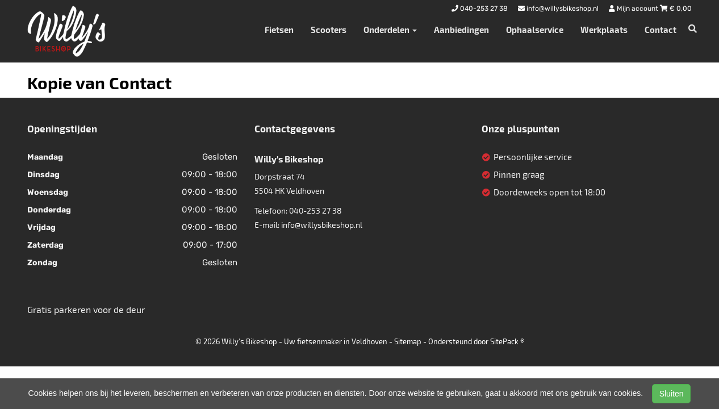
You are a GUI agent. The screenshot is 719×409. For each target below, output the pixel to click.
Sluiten (671, 393)
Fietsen (279, 29)
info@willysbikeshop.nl (321, 224)
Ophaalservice (534, 29)
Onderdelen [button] (390, 29)
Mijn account (634, 8)
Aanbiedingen (461, 29)
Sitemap (407, 341)
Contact (660, 29)
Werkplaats (604, 29)
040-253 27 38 (315, 210)
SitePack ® (507, 341)
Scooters (328, 29)
